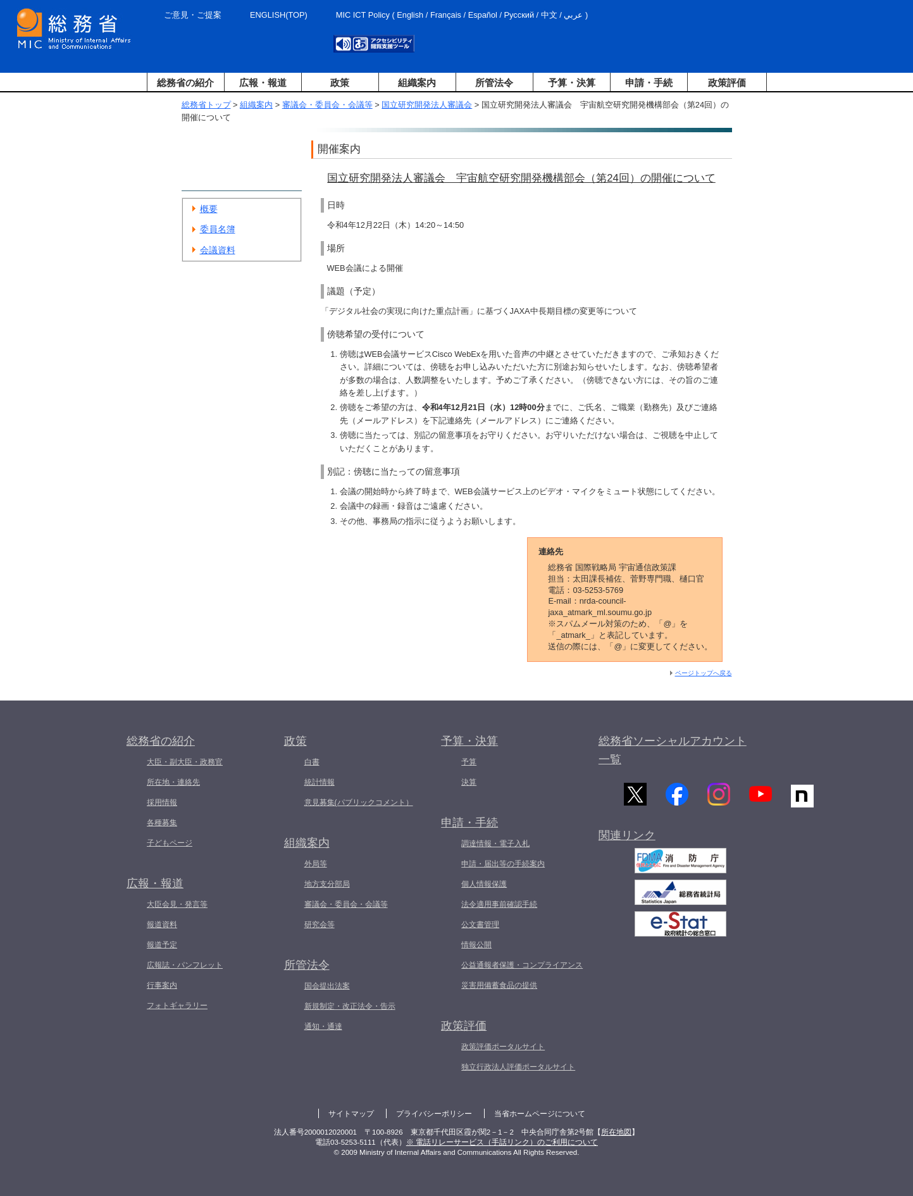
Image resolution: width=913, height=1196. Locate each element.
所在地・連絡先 (173, 782)
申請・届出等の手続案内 (503, 863)
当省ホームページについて (539, 1114)
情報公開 (476, 944)
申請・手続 (649, 82)
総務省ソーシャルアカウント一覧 (673, 750)
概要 (209, 209)
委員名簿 (217, 229)
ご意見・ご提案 (192, 15)
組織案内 (417, 82)
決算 (468, 782)
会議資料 (217, 250)
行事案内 (162, 985)
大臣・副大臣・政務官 (185, 761)
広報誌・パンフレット (185, 965)
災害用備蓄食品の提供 (499, 985)
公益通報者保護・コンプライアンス (522, 965)
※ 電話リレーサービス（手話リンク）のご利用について (502, 1142)
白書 (312, 761)
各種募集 (162, 822)
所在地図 (616, 1132)
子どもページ (169, 842)
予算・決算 (571, 82)
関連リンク (627, 839)
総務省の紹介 (185, 82)
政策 (339, 82)
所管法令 (494, 82)
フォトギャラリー (177, 1005)
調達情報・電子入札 (495, 843)
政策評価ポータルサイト (503, 1046)
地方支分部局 (327, 884)
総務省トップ (206, 104)
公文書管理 (480, 924)
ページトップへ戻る (703, 673)
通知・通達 (323, 1026)
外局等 (315, 863)
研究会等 (319, 924)
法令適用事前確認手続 (499, 904)
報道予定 (162, 944)
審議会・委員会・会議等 (327, 104)
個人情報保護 (484, 884)
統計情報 (319, 782)
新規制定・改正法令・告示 (349, 1006)
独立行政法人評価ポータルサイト (518, 1066)
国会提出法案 (327, 985)
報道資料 (162, 924)
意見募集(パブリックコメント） (358, 802)
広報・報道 (263, 82)
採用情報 (162, 802)
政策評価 (727, 82)
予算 (468, 761)
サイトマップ (351, 1114)
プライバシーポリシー (434, 1114)
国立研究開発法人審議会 (427, 104)
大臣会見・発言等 (177, 904)
